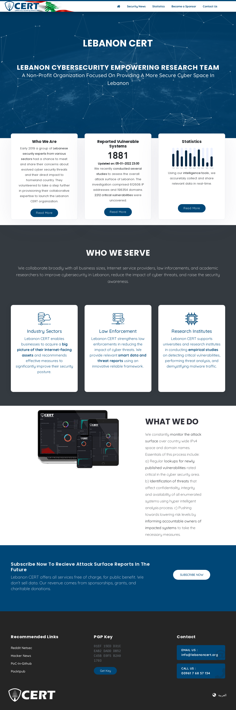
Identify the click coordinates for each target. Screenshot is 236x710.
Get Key (105, 670)
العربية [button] (219, 695)
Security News (136, 6)
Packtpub (18, 671)
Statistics (158, 6)
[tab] (44, 339)
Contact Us (210, 6)
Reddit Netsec (21, 648)
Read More (44, 212)
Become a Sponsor (183, 6)
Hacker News (21, 656)
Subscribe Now (191, 575)
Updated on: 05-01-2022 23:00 (118, 163)
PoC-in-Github (21, 663)
